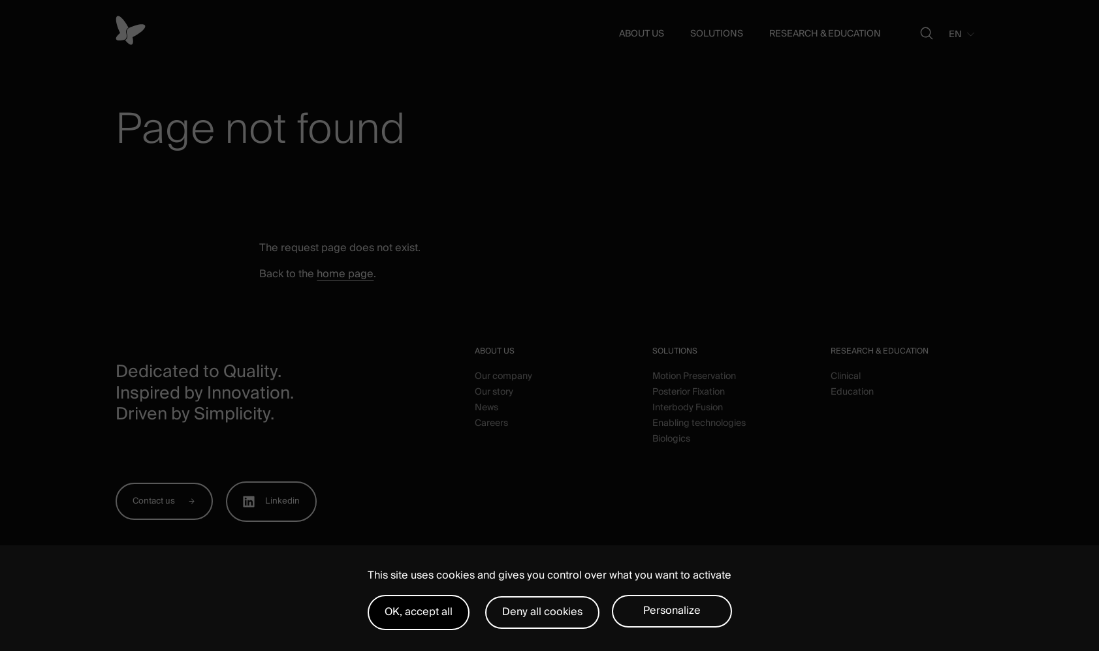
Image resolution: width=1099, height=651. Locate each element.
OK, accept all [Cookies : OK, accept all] (419, 612)
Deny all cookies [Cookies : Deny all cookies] (542, 612)
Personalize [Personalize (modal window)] (672, 610)
